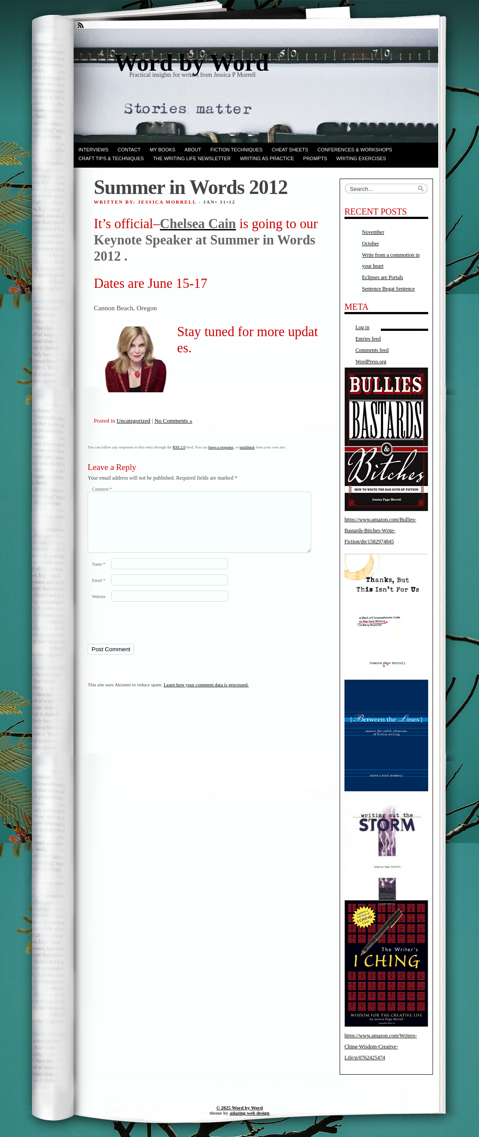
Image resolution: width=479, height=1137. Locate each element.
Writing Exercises (361, 158)
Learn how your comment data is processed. (206, 695)
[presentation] (148, 632)
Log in (362, 327)
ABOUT (193, 149)
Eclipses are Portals (382, 277)
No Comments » (173, 420)
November (373, 232)
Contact (128, 149)
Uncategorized (133, 420)
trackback (247, 447)
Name (98, 574)
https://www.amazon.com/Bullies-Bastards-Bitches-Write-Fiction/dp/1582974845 (380, 530)
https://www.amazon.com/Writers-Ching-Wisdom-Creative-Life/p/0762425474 (380, 1047)
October (370, 243)
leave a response (221, 447)
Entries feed (368, 339)
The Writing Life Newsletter (192, 158)
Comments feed (372, 350)
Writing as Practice (267, 158)
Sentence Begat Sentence (388, 289)
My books (162, 149)
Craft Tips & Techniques (111, 158)
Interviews (93, 149)
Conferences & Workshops (354, 149)
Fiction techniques (236, 149)
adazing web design (250, 1112)
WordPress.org (370, 362)
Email (98, 590)
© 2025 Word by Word (239, 1107)
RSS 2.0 (179, 447)
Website (99, 607)
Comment (102, 489)
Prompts (315, 158)
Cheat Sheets (290, 149)
